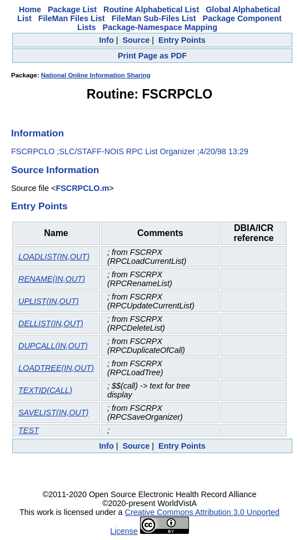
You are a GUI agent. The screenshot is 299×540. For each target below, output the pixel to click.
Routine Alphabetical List (151, 9)
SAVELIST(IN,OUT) (53, 412)
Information (37, 133)
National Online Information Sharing (96, 75)
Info (106, 40)
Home (30, 9)
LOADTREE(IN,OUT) (56, 368)
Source (136, 40)
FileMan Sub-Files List (154, 18)
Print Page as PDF (152, 55)
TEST (28, 430)
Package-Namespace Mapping (160, 27)
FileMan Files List (71, 18)
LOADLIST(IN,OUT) (53, 256)
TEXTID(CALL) (45, 390)
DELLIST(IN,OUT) (50, 323)
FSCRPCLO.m (82, 188)
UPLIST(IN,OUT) (48, 301)
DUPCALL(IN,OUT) (53, 345)
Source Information (55, 169)
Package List (72, 9)
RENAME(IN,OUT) (51, 278)
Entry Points (182, 40)
